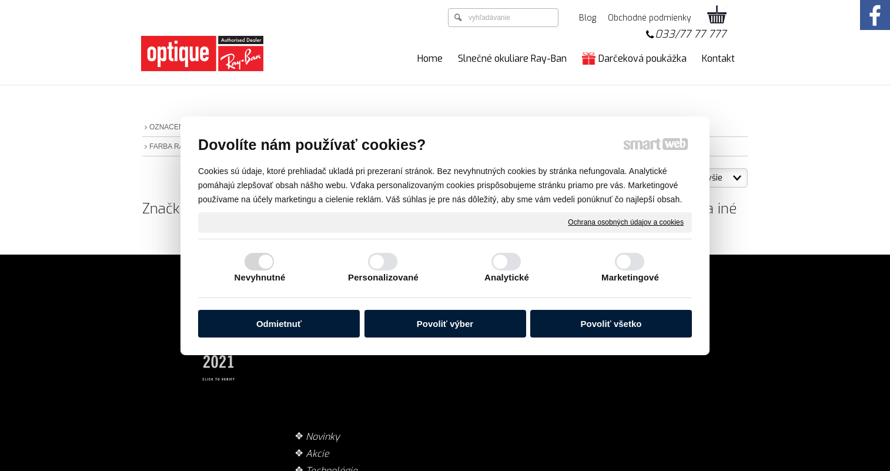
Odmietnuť (279, 324)
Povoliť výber (445, 324)
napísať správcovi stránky (418, 465)
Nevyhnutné (260, 277)
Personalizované (383, 277)
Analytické (506, 277)
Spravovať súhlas (632, 465)
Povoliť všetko (611, 324)
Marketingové (630, 277)
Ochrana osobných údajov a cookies (626, 222)
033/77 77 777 (690, 34)
